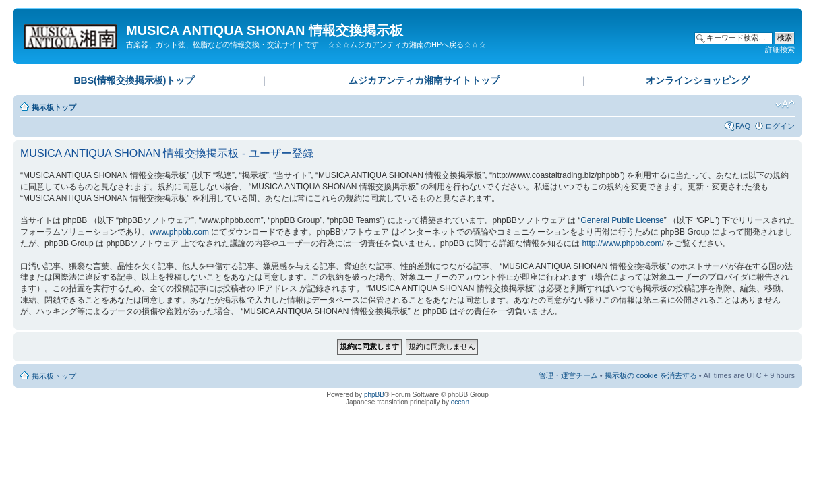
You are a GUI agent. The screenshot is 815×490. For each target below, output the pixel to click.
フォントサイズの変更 (785, 104)
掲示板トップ (54, 107)
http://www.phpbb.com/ (622, 243)
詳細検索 (780, 49)
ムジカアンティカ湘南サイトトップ (424, 80)
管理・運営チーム (568, 375)
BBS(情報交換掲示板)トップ (133, 80)
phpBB (374, 394)
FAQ (742, 126)
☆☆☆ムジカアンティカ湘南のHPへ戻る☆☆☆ (407, 44)
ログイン (780, 126)
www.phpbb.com (179, 232)
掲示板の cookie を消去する (651, 375)
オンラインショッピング (698, 80)
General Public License (621, 220)
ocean (460, 402)
